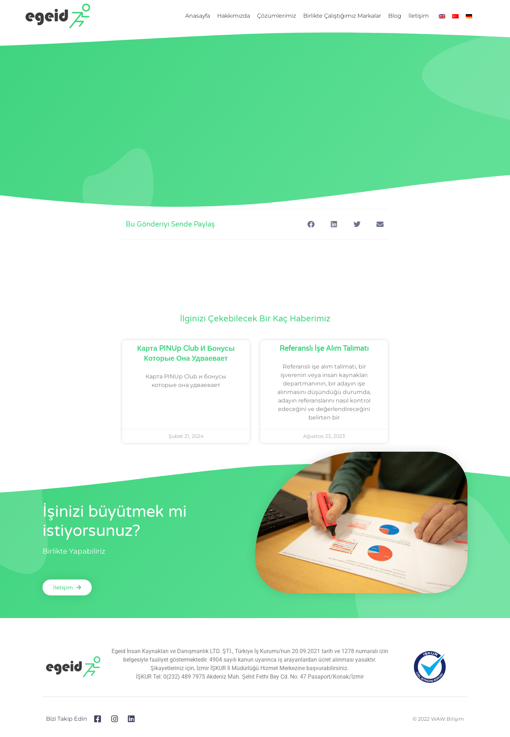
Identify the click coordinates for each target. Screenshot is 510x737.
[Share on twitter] (357, 224)
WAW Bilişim (447, 719)
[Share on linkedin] (334, 224)
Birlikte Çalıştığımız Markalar (342, 15)
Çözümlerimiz (276, 15)
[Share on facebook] (311, 224)
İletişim (418, 15)
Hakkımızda (233, 15)
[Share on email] (380, 224)
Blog (394, 15)
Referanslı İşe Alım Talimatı (324, 348)
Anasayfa (197, 15)
